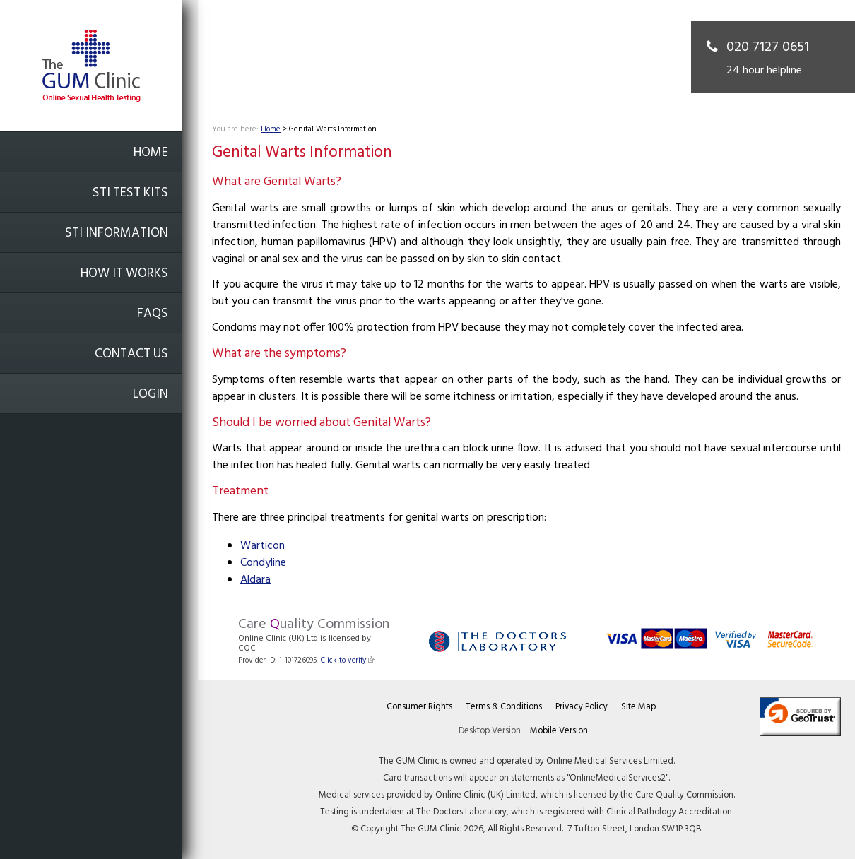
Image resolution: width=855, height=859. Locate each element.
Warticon (262, 546)
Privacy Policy (581, 706)
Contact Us (131, 354)
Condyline (263, 563)
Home (151, 153)
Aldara (255, 580)
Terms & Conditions (504, 706)
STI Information (116, 233)
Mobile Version (559, 730)
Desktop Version (490, 730)
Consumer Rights (419, 706)
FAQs (152, 314)
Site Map (638, 706)
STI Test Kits (130, 193)
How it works (124, 273)
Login (150, 394)
